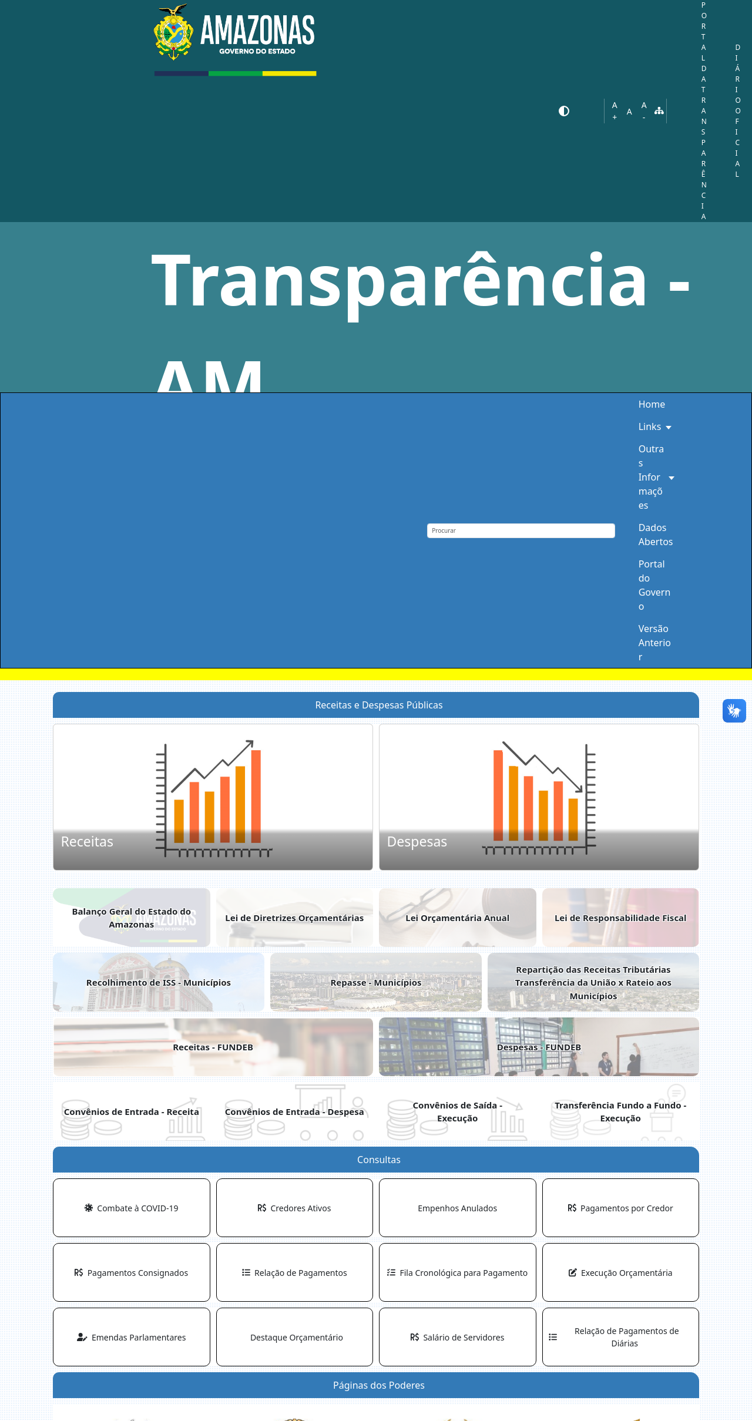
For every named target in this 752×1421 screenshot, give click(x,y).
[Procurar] (521, 530)
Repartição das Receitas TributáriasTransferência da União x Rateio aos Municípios (593, 982)
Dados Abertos (656, 534)
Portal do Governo (655, 585)
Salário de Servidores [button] (457, 1337)
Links (650, 426)
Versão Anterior (655, 642)
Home (652, 404)
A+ (614, 111)
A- (644, 111)
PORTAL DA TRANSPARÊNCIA (704, 110)
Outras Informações (651, 477)
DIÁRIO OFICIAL (737, 110)
